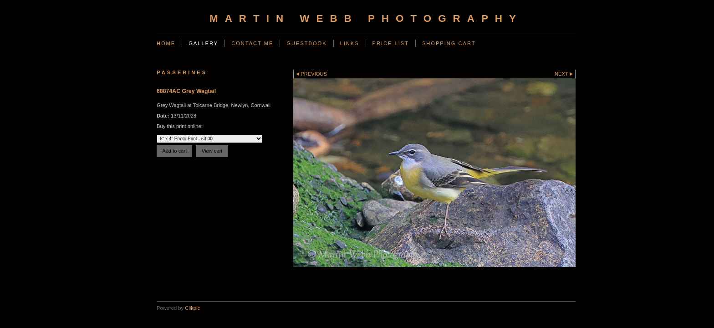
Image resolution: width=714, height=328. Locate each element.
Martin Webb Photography (366, 18)
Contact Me (252, 43)
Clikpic (192, 308)
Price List (390, 43)
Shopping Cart (449, 43)
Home (166, 43)
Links (349, 43)
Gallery (203, 43)
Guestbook (306, 43)
